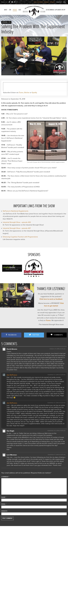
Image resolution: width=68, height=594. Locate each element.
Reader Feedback (6, 554)
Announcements (6, 536)
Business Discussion (7, 540)
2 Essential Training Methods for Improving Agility (33, 549)
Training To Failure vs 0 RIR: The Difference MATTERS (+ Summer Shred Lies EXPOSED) (56, 557)
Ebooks (46, 2)
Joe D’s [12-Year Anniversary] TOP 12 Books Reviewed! (32, 565)
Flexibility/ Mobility (7, 545)
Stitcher (27, 92)
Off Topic (4, 549)
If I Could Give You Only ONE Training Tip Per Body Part (56, 536)
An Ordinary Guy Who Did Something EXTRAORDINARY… (56, 541)
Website (4, 511)
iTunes (21, 92)
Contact (59, 2)
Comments (58, 335)
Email (3, 504)
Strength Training (6, 561)
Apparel (52, 2)
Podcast (3, 552)
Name (3, 497)
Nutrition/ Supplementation (9, 547)
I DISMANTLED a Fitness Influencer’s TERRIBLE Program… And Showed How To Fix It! (56, 545)
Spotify (34, 92)
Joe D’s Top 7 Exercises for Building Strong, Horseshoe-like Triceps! (33, 541)
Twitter (35, 335)
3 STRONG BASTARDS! (31, 546)
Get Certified (38, 2)
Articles (3, 538)
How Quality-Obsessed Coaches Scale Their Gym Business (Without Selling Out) (56, 563)
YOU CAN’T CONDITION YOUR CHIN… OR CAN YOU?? (33, 536)
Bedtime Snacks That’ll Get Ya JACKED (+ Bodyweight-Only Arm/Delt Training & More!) (56, 551)
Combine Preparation (7, 542)
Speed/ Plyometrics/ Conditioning (7, 557)
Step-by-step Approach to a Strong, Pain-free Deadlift (32, 557)
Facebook (12, 335)
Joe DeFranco (12, 375)
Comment (5, 477)
